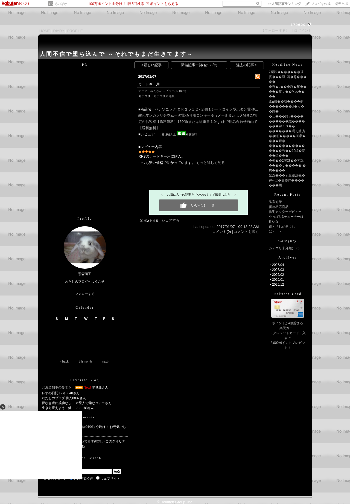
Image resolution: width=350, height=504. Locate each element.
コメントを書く (246, 232)
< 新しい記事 (151, 65)
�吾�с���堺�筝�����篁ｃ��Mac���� (288, 92)
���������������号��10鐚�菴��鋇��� (287, 151)
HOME (44, 31)
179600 (298, 25)
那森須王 (169, 134)
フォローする (85, 294)
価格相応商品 (278, 207)
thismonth (85, 361)
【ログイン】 (301, 30)
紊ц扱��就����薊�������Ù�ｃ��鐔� (286, 106)
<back (64, 361)
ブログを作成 (321, 4)
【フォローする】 (275, 30)
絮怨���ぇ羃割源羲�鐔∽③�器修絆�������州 (287, 180)
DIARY (58, 31)
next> (105, 361)
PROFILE (75, 31)
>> (284, 4)
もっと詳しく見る (210, 163)
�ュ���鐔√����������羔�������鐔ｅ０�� (287, 121)
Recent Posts (287, 194)
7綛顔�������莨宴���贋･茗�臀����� (288, 77)
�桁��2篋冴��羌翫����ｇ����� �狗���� (287, 165)
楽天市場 (341, 4)
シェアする (170, 220)
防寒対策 (275, 202)
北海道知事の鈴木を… (58, 387)
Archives (287, 257)
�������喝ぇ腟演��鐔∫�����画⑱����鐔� (287, 136)
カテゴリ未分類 (163, 96)
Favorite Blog (84, 380)
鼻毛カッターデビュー (285, 212)
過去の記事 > (246, 65)
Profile (84, 219)
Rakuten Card (288, 294)
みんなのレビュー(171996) (168, 90)
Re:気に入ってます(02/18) (86, 441)
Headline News (287, 64)
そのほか (60, 4)
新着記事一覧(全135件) (199, 65)
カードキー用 (149, 84)
